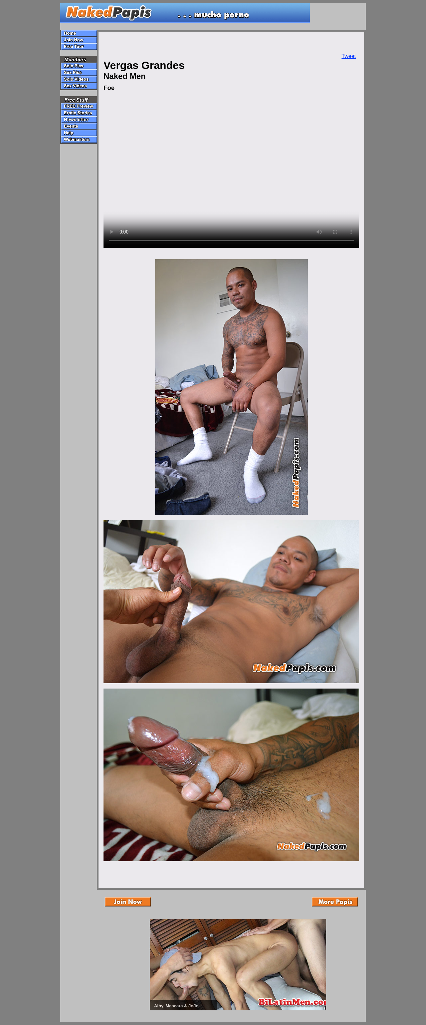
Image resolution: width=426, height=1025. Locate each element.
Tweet (348, 56)
